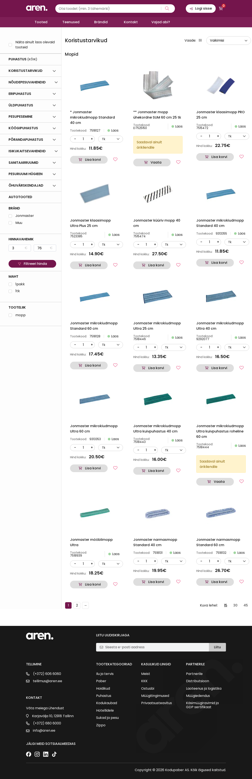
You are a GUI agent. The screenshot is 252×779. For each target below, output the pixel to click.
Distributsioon (197, 681)
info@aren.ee (44, 731)
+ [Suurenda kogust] (92, 138)
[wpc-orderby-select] (228, 40)
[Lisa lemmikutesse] (115, 159)
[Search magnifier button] (166, 8)
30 (235, 605)
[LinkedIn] (45, 754)
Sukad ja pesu (107, 718)
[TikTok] (54, 754)
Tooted (41, 22)
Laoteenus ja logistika (203, 689)
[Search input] (115, 8)
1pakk (20, 284)
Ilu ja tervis (105, 674)
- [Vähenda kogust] (75, 138)
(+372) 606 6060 (47, 674)
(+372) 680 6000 (47, 723)
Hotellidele (105, 710)
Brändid (101, 22)
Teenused (70, 22)
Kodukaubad (106, 703)
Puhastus (103, 696)
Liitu (217, 647)
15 (225, 605)
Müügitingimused (155, 696)
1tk (17, 291)
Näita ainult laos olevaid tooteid (35, 45)
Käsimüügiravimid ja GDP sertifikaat (202, 705)
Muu (18, 223)
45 (245, 605)
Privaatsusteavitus (156, 703)
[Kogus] (83, 139)
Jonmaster (24, 216)
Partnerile (194, 674)
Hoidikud (103, 689)
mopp (20, 315)
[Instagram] (37, 754)
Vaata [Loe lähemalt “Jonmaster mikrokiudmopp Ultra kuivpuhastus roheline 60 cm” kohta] (219, 481)
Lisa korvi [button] (93, 159)
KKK (144, 681)
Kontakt (131, 22)
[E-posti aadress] (155, 647)
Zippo (100, 725)
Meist (145, 674)
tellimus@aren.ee (47, 681)
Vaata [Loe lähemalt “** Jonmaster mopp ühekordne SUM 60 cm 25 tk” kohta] (156, 162)
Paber (101, 681)
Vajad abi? (160, 22)
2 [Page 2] (77, 605)
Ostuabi (147, 689)
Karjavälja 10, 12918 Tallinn (53, 716)
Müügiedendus (198, 696)
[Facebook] (28, 754)
